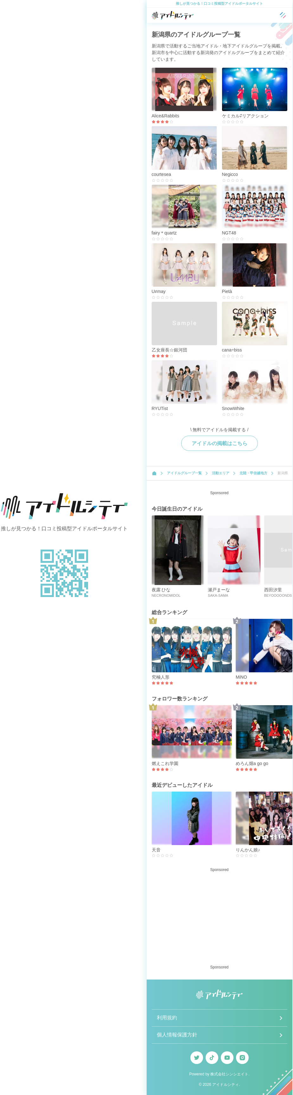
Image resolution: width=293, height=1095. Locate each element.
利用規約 (167, 1017)
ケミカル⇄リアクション (245, 115)
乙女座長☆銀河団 (169, 349)
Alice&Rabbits (165, 115)
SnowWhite (233, 408)
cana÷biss (232, 349)
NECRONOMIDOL (166, 595)
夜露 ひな (161, 589)
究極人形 (160, 677)
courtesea (161, 174)
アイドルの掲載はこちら (219, 443)
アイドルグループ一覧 (184, 473)
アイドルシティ (225, 1084)
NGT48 (229, 232)
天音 (156, 849)
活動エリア (220, 473)
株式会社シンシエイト (229, 1074)
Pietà (227, 291)
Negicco (230, 174)
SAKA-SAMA (218, 595)
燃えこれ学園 (165, 763)
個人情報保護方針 (177, 1034)
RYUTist (160, 408)
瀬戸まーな (219, 589)
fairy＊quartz (164, 232)
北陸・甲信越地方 (253, 473)
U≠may (159, 291)
